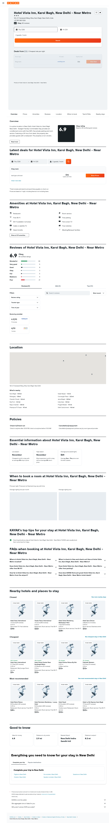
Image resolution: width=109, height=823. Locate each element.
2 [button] (41, 48)
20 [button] (28, 62)
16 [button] (42, 57)
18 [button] (51, 57)
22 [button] (37, 62)
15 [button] (37, 57)
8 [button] (37, 52)
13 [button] (28, 57)
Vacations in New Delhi (80, 774)
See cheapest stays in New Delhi (95, 637)
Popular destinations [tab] (34, 762)
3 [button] (46, 48)
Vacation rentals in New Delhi (52, 777)
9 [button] (41, 52)
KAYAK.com (13, 817)
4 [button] (51, 48)
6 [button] (27, 52)
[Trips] (3, 45)
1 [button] (85, 48)
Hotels (19, 817)
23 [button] (42, 62)
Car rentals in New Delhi (51, 774)
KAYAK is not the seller (59, 800)
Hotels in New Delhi (20, 777)
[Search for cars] (3, 17)
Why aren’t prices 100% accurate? (59, 807)
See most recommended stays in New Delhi (92, 678)
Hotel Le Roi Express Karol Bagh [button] (93, 702)
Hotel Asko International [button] (18, 621)
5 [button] (23, 52)
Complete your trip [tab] (19, 762)
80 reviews (25, 23)
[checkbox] (19, 320)
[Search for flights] (3, 9)
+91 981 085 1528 (19, 20)
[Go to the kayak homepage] (13, 3)
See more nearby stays (99, 597)
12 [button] (23, 57)
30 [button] (42, 67)
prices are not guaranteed (48, 794)
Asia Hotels (27, 817)
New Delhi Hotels (71, 817)
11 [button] (51, 52)
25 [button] (51, 62)
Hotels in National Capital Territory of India (53, 817)
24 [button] (46, 62)
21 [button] (32, 62)
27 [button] (28, 67)
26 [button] (23, 67)
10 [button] (46, 52)
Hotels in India (36, 817)
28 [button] (32, 67)
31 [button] (46, 67)
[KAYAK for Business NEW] (3, 39)
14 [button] (32, 57)
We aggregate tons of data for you (59, 803)
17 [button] (46, 57)
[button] (3, 3)
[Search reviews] (69, 293)
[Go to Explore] (3, 31)
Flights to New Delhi (20, 774)
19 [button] (23, 62)
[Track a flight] (3, 35)
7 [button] (32, 52)
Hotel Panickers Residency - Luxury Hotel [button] (46, 703)
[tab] (26, 285)
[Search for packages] (3, 21)
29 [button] (37, 67)
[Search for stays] (3, 13)
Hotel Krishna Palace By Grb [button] (68, 662)
